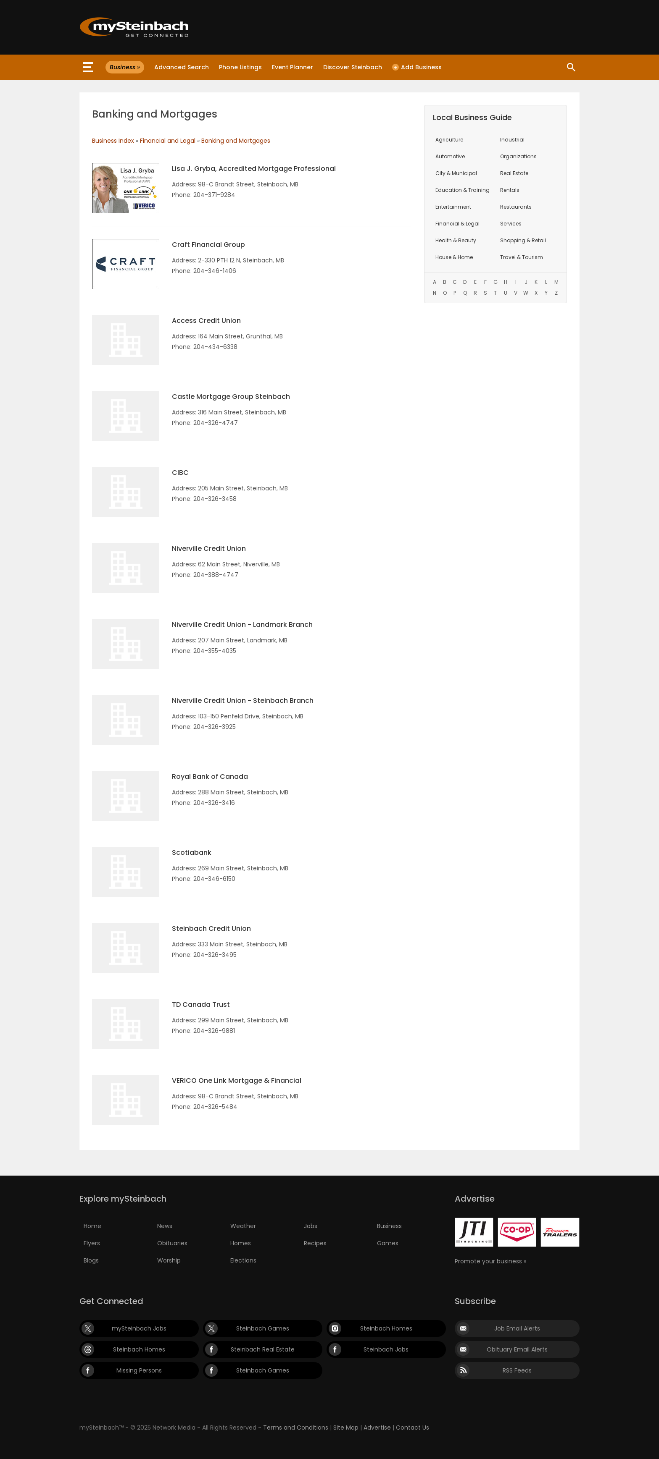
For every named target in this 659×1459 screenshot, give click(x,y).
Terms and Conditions (295, 1427)
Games (387, 1243)
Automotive (450, 156)
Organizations (518, 156)
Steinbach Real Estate (263, 1349)
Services (511, 223)
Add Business (417, 67)
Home (92, 1226)
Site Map (345, 1427)
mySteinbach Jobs (139, 1328)
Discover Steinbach (352, 67)
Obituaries (172, 1243)
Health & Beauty (455, 240)
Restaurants (516, 206)
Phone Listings (240, 67)
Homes (240, 1243)
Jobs (310, 1226)
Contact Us (412, 1427)
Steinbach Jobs (386, 1349)
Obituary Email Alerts (517, 1349)
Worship (169, 1260)
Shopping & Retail (523, 240)
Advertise (377, 1427)
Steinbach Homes (386, 1328)
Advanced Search (181, 67)
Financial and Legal (167, 140)
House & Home (454, 257)
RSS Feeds (517, 1370)
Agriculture (449, 139)
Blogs (91, 1260)
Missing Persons (139, 1370)
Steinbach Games (262, 1328)
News (164, 1226)
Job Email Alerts (517, 1328)
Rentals (509, 190)
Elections (243, 1260)
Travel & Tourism (521, 257)
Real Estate (514, 173)
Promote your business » (490, 1261)
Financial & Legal (457, 223)
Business (389, 1226)
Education (462, 190)
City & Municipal (456, 173)
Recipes (315, 1243)
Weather (243, 1226)
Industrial (512, 139)
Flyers (92, 1243)
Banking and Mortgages (235, 140)
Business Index (113, 140)
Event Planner (292, 67)
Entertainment (453, 206)
